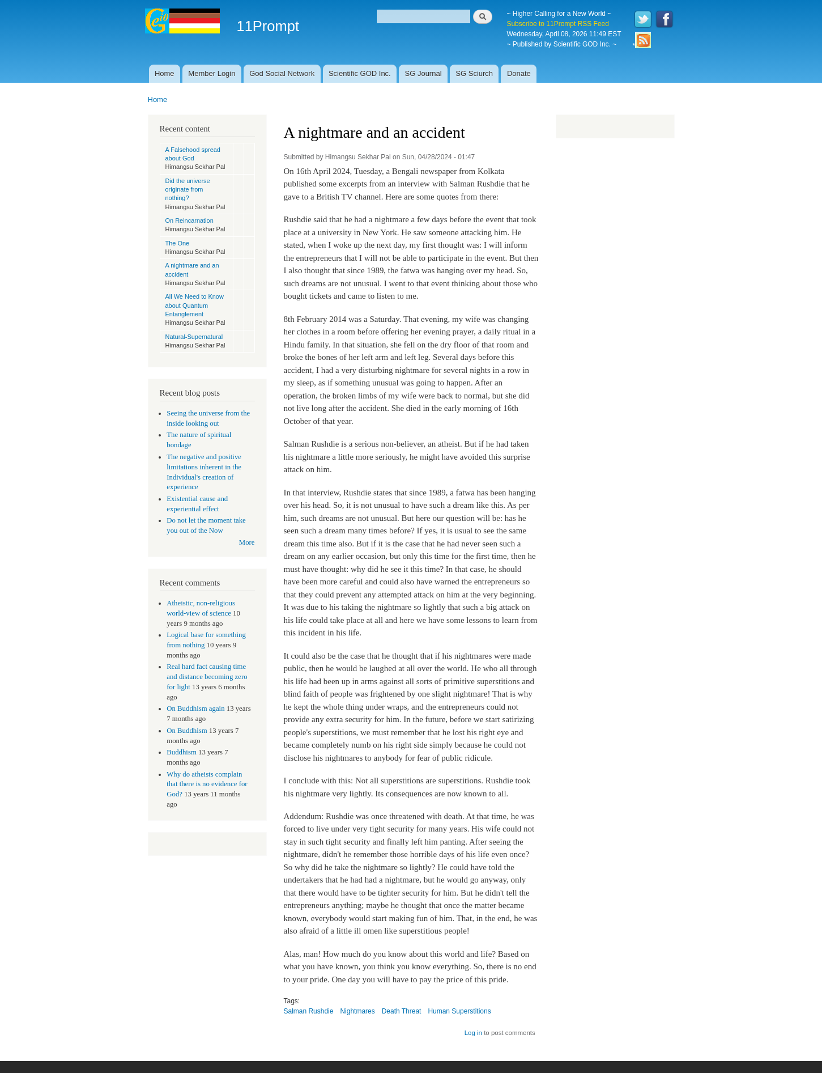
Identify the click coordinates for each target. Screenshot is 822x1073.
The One (177, 243)
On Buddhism (187, 731)
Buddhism (182, 752)
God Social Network (281, 73)
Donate (519, 73)
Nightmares (357, 1011)
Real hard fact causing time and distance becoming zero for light (207, 677)
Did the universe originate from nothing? (187, 189)
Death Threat (401, 1011)
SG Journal (423, 73)
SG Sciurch (474, 73)
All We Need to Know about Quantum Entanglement (194, 305)
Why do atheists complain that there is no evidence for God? (207, 784)
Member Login (211, 73)
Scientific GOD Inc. (360, 73)
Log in (473, 1032)
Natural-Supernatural (194, 336)
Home (164, 73)
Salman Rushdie (309, 1011)
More (247, 542)
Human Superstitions (459, 1011)
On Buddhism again (195, 708)
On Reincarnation (189, 220)
